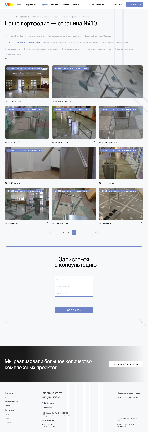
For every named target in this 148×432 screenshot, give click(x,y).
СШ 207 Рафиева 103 (12, 142)
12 (84, 232)
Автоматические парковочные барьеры (83, 42)
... (58, 232)
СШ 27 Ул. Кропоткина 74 (14, 101)
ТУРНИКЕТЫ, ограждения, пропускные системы (22, 42)
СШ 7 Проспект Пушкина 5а (61, 224)
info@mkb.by (116, 4)
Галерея (7, 406)
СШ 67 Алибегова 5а (106, 183)
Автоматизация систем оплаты (54, 42)
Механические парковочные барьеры (114, 42)
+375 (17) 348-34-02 (52, 397)
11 (79, 232)
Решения (54, 5)
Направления (9, 410)
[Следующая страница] (100, 232)
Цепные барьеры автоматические (121, 49)
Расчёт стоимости (134, 4)
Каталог (65, 5)
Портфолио (43, 5)
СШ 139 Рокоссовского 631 (108, 142)
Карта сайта (9, 423)
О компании (9, 393)
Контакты (76, 5)
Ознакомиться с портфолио (126, 364)
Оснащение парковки (12, 49)
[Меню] (19, 4)
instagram (46, 408)
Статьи (7, 418)
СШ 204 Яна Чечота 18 (60, 142)
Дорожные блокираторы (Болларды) (98, 36)
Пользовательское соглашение (128, 393)
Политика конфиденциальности (128, 397)
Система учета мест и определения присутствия (41, 49)
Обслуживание (30, 5)
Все (6, 36)
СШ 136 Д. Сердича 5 (12, 183)
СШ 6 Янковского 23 (106, 224)
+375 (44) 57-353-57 (97, 4)
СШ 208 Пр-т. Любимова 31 (62, 101)
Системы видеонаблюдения (72, 49)
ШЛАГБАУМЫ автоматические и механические (27, 36)
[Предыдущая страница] (47, 232)
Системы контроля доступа (95, 49)
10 (74, 232)
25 (95, 232)
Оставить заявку (74, 310)
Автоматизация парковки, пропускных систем (64, 36)
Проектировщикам (11, 401)
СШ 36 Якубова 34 (11, 224)
